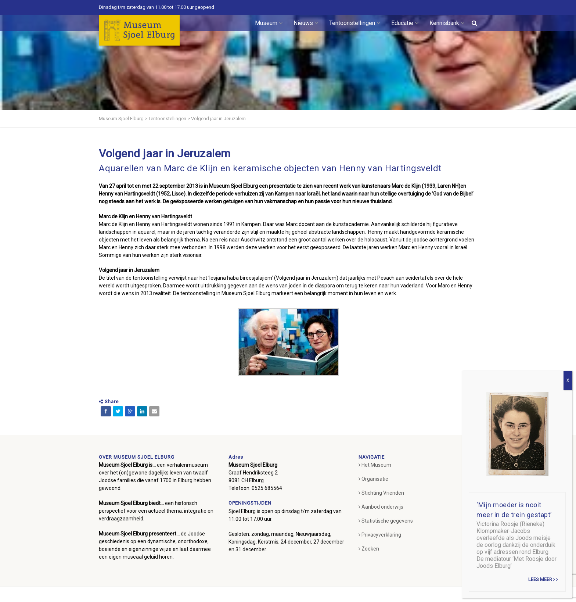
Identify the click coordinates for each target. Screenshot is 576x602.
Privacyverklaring (380, 535)
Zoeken (369, 549)
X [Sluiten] (567, 380)
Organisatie (373, 479)
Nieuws (306, 22)
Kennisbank (446, 22)
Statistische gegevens (386, 521)
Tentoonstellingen (354, 22)
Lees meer (543, 579)
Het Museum (375, 465)
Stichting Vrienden (381, 493)
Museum (268, 22)
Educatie (404, 22)
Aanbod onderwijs (381, 507)
